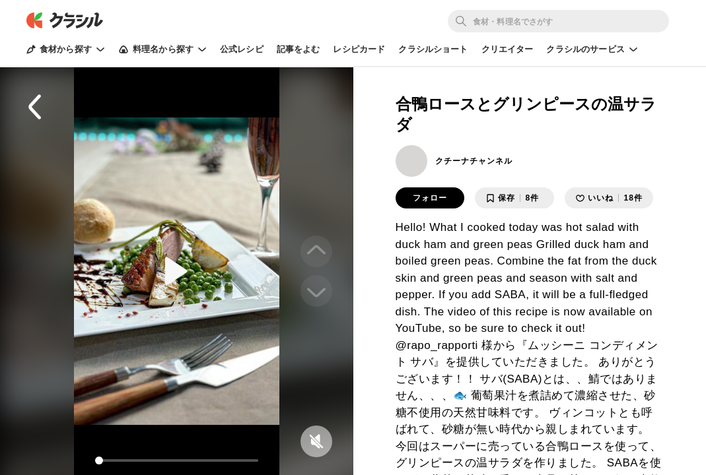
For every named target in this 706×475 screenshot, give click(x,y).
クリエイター (507, 49)
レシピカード (359, 49)
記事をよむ (298, 49)
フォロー (430, 198)
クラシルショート (433, 49)
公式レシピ (242, 49)
